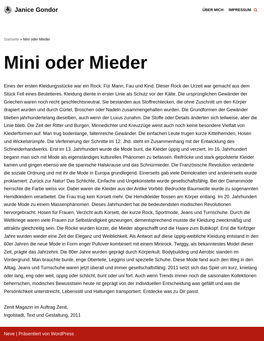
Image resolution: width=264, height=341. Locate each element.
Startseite (11, 39)
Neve (9, 333)
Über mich (213, 10)
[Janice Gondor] (31, 10)
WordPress (62, 333)
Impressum (240, 10)
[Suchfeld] (256, 10)
